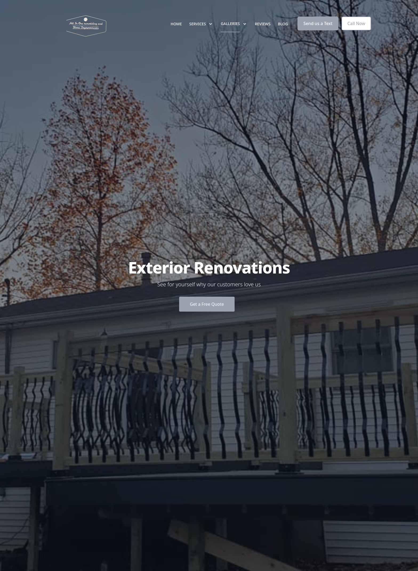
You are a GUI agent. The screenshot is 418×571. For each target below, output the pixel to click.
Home (176, 23)
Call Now (356, 23)
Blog (283, 23)
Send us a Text (317, 23)
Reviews (263, 23)
